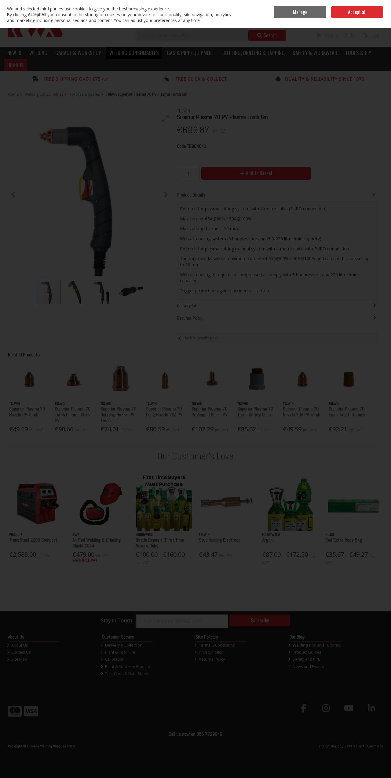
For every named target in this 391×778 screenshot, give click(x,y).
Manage (300, 12)
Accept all (357, 12)
